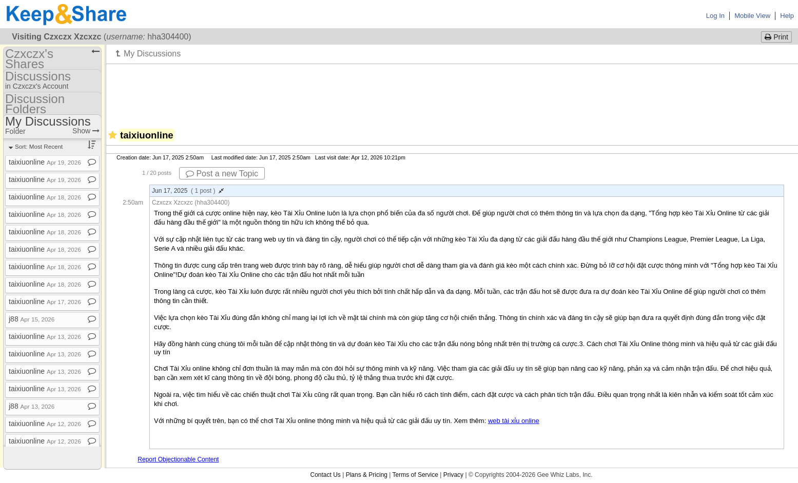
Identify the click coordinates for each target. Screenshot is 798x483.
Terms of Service (415, 474)
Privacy (453, 474)
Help (787, 15)
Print (776, 37)
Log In (715, 15)
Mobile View (752, 15)
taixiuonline (45, 162)
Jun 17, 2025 (188, 190)
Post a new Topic (222, 173)
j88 (31, 319)
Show (86, 131)
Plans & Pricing (366, 474)
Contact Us (325, 474)
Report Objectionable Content (178, 459)
